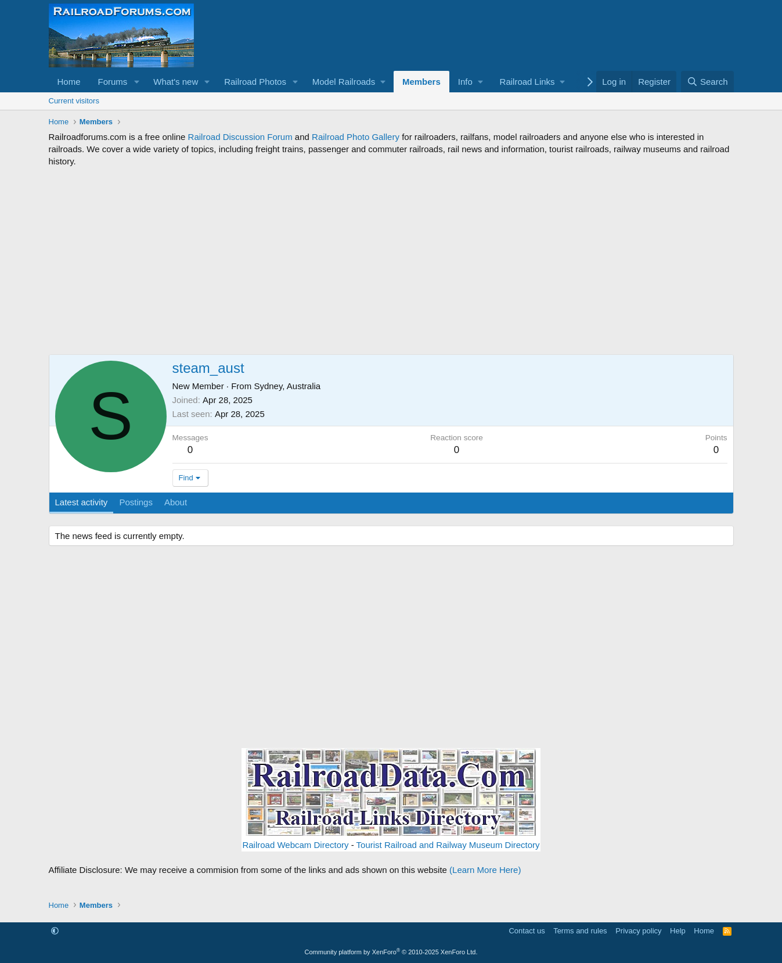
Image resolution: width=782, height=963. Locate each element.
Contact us (527, 930)
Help (678, 930)
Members (421, 82)
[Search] (707, 81)
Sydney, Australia (287, 386)
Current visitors (74, 100)
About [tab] (175, 502)
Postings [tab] (136, 502)
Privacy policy (638, 930)
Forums (113, 82)
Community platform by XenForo (391, 951)
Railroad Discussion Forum (240, 137)
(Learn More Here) (485, 870)
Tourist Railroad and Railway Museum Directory (448, 845)
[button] (136, 81)
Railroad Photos (255, 82)
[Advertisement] (391, 260)
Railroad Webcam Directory (295, 845)
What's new (175, 82)
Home (69, 82)
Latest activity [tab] (81, 502)
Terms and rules (580, 930)
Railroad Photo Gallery (355, 137)
